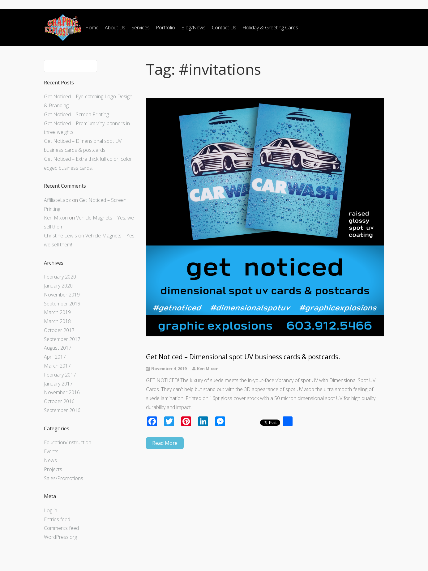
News (50, 460)
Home (92, 27)
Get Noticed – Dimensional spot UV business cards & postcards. (243, 357)
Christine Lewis (60, 235)
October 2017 (59, 330)
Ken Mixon (56, 217)
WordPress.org (60, 537)
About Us (115, 27)
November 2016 (62, 392)
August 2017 (57, 347)
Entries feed (57, 519)
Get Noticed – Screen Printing (76, 114)
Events (51, 451)
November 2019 (62, 294)
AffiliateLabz (57, 200)
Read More (165, 443)
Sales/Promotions (63, 478)
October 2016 (59, 401)
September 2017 (62, 339)
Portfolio (165, 27)
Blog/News (193, 27)
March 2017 (57, 365)
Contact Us (224, 27)
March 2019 (57, 312)
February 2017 (60, 374)
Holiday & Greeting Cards (270, 27)
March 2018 (57, 321)
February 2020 (60, 276)
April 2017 (55, 356)
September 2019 (62, 303)
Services (140, 27)
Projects (53, 469)
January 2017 (58, 383)
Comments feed (61, 528)
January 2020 (58, 285)
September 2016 (62, 410)
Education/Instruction (67, 442)
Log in (50, 510)
